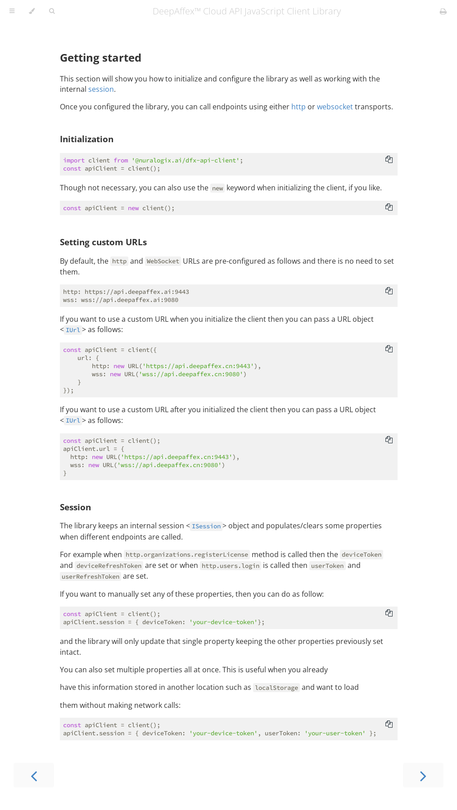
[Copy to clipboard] (389, 160)
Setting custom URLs (103, 242)
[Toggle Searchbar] (52, 11)
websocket (335, 107)
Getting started (100, 57)
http (298, 107)
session (101, 89)
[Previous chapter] (34, 775)
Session (75, 507)
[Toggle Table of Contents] (12, 11)
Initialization (86, 138)
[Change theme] (32, 11)
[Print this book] (443, 11)
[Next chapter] (423, 775)
